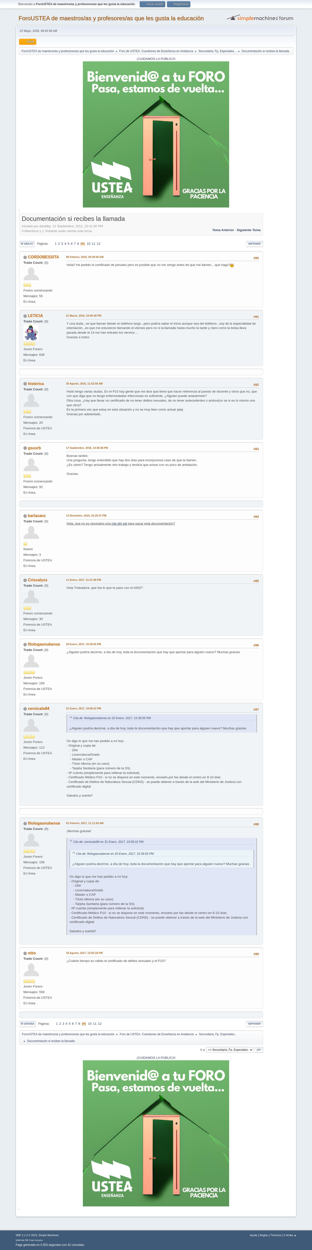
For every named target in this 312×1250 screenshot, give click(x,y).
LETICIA (35, 316)
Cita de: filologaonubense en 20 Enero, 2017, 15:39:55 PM (112, 718)
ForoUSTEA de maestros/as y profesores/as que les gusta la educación (111, 18)
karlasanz (37, 516)
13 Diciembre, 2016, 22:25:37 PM (86, 515)
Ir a (202, 1050)
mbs (32, 953)
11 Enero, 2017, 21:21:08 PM (83, 579)
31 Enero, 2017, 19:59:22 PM (83, 708)
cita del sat (119, 523)
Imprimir (254, 243)
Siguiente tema (249, 230)
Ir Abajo (27, 243)
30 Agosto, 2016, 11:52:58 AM (84, 383)
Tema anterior (223, 230)
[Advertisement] (278, 287)
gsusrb (34, 448)
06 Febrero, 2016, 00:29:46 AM (85, 256)
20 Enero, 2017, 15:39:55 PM (83, 644)
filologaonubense (44, 644)
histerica (36, 384)
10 (88, 243)
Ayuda (253, 1235)
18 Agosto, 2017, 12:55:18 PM (84, 952)
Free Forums (36, 1240)
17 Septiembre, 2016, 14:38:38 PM (87, 447)
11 (93, 243)
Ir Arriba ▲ (290, 1235)
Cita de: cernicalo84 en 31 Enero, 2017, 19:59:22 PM (108, 842)
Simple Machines (48, 1235)
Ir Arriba (27, 1023)
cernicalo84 (38, 708)
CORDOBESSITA (43, 257)
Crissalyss (37, 580)
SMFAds (20, 1240)
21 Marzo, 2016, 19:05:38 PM (83, 315)
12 (98, 243)
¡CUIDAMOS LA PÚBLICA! (156, 59)
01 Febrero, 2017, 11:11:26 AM (85, 823)
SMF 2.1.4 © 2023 (26, 1235)
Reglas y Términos (271, 1235)
